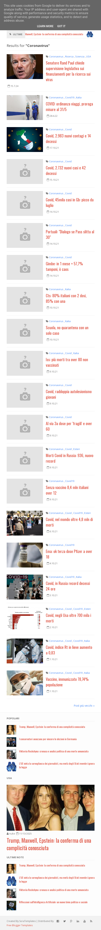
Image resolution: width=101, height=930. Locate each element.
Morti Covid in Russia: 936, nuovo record (69, 458)
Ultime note (15, 857)
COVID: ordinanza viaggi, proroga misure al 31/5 (69, 106)
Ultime (17, 34)
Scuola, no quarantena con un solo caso (67, 330)
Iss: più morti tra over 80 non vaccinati (67, 362)
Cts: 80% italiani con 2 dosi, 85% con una (66, 298)
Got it (61, 26)
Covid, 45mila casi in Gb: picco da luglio (70, 202)
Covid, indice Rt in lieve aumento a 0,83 (69, 650)
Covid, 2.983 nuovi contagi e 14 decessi (68, 138)
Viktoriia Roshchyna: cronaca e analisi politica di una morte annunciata (53, 751)
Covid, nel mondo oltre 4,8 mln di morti (69, 522)
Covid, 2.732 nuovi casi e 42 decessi (66, 170)
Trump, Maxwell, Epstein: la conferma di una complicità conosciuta (52, 727)
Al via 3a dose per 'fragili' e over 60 (69, 426)
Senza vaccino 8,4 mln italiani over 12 (67, 490)
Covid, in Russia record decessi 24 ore (68, 586)
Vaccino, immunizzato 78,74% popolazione (67, 681)
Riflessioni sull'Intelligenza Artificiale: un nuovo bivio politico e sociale (53, 902)
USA (9, 778)
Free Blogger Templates (20, 925)
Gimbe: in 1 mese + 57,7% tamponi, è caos (64, 266)
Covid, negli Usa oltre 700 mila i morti (68, 618)
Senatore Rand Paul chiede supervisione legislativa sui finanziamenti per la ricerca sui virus (68, 71)
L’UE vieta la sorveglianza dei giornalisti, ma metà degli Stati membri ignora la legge (57, 765)
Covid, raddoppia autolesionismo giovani (69, 394)
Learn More (45, 26)
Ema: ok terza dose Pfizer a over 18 (69, 554)
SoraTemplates (27, 921)
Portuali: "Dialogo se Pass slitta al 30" (70, 234)
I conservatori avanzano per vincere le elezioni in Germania (48, 739)
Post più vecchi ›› (84, 705)
